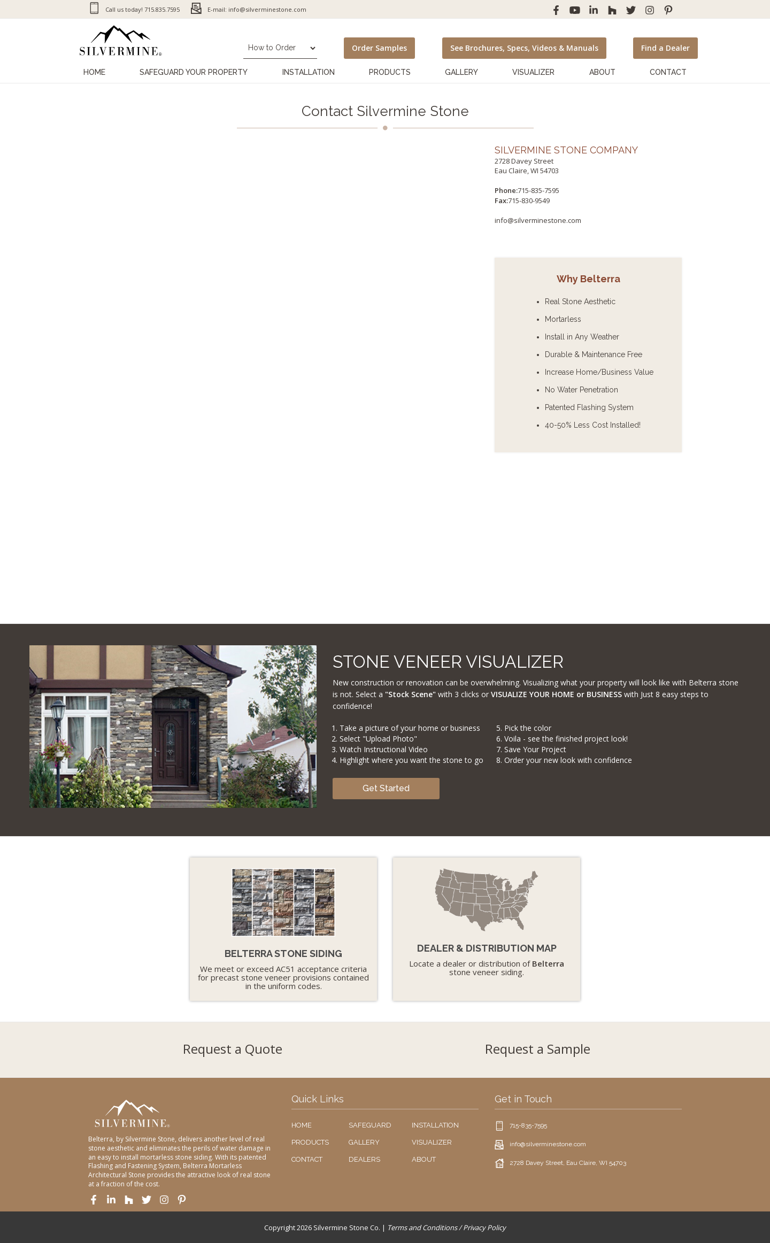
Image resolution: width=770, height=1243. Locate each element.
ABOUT (424, 1159)
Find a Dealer (665, 48)
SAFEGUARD (370, 1125)
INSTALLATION (435, 1125)
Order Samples (379, 48)
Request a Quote (232, 1048)
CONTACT (306, 1159)
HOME (301, 1125)
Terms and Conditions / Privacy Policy (446, 1227)
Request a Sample (537, 1048)
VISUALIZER (432, 1142)
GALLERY (364, 1142)
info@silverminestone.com (548, 1144)
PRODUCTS (310, 1142)
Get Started (386, 788)
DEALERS (364, 1159)
